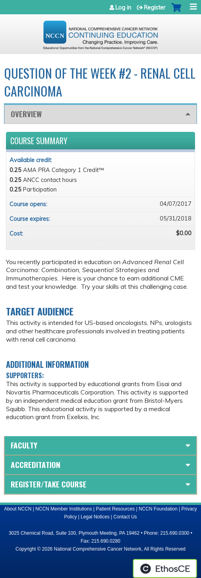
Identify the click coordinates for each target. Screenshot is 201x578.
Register (154, 7)
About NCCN (17, 509)
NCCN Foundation (158, 509)
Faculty (24, 445)
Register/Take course (48, 484)
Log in (123, 7)
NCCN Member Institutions (63, 509)
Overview (26, 114)
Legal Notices (94, 517)
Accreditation (35, 464)
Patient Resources (115, 509)
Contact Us (125, 517)
